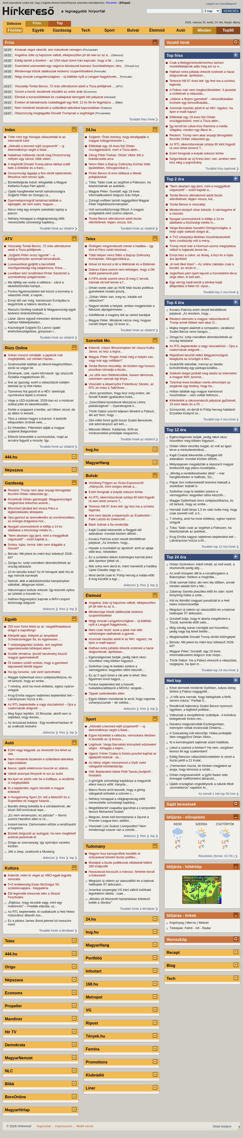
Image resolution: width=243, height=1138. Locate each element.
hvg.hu (92, 450)
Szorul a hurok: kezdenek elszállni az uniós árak (49, 91)
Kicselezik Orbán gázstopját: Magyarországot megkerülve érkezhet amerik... (40, 501)
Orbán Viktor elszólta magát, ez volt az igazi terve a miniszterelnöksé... (200, 448)
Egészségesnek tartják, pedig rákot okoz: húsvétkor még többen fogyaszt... (199, 439)
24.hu (91, 130)
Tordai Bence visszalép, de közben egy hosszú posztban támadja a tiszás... (122, 367)
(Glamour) (117, 55)
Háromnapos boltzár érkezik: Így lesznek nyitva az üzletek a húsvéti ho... (41, 591)
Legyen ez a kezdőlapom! (221, 3)
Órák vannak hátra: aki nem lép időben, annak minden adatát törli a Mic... (202, 584)
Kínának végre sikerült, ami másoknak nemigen (49, 49)
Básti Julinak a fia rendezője (108, 524)
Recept (173, 952)
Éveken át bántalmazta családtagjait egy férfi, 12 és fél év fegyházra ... (65, 102)
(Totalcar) (106, 107)
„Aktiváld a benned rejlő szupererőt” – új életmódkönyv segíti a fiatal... (36, 148)
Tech (85, 30)
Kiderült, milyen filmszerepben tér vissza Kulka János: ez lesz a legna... (121, 349)
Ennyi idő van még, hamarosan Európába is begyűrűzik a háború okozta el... (39, 302)
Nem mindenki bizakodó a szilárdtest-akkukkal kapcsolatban (57, 108)
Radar (206, 928)
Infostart (93, 971)
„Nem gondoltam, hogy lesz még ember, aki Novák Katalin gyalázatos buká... (119, 395)
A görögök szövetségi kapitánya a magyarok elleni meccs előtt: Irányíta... (120, 782)
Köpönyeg (177, 922)
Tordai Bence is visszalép (187, 204)
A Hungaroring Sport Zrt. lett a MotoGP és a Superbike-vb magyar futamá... (39, 799)
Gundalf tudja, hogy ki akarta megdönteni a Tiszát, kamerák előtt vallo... (200, 620)
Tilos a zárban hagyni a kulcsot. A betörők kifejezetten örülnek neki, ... (37, 420)
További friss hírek (142, 119)
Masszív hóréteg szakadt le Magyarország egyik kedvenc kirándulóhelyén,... (42, 311)
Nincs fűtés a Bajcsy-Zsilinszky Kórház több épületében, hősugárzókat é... (119, 166)
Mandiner (13, 1019)
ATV (8, 239)
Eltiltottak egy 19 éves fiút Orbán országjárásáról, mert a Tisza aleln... (195, 119)
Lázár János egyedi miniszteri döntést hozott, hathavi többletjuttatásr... (40, 320)
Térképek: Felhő (181, 928)
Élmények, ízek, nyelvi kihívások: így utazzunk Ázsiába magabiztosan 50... (40, 375)
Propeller (13, 1006)
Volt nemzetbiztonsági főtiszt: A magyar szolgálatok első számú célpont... (116, 211)
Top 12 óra (176, 430)
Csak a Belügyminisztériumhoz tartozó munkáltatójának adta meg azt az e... (197, 64)
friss (62, 609)
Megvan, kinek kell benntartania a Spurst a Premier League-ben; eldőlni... (119, 818)
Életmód (157, 30)
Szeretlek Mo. (98, 341)
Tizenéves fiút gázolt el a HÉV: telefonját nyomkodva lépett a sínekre (36, 393)
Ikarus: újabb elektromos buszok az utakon (38, 768)
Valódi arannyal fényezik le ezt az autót (35, 773)
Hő (197, 928)
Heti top (174, 681)
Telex (10, 941)
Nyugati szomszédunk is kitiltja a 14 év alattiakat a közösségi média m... (197, 220)
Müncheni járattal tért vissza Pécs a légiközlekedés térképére (33, 510)
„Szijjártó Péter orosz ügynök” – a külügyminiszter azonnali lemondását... (35, 257)
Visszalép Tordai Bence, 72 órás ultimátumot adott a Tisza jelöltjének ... (65, 86)
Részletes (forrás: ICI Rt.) (216, 856)
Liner (90, 1088)
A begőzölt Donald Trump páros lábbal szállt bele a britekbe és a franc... (39, 166)
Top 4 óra (175, 303)
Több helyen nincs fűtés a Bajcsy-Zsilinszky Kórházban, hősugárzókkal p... (119, 257)
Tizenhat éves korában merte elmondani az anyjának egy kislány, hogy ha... (200, 384)
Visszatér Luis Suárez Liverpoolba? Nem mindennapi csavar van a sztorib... (117, 828)
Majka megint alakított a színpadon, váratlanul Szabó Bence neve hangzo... (202, 329)
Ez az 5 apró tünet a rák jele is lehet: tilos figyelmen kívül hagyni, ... (118, 677)
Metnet (204, 922)
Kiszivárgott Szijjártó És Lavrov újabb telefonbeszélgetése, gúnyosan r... (34, 329)
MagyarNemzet (19, 1058)
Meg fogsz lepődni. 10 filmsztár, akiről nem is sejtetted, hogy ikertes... (39, 715)
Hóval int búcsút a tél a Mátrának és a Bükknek (122, 264)
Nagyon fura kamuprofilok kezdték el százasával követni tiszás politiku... (114, 855)
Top (60, 23)
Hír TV (10, 1032)
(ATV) (119, 86)
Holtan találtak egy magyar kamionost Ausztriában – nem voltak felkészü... (196, 393)
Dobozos (14, 23)
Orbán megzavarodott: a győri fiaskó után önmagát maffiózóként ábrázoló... (199, 776)
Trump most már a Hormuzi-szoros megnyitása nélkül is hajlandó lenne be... (203, 248)
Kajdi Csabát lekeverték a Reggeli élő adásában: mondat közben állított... (196, 457)
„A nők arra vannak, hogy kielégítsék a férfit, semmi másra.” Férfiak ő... (200, 698)
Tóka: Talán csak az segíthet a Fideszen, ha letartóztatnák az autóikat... (200, 529)
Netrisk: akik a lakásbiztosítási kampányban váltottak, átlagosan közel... (38, 582)
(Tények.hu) (132, 65)
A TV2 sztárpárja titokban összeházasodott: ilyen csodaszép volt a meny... (200, 238)
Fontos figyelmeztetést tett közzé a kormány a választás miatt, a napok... (40, 293)
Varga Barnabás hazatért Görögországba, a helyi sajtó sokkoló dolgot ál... (200, 229)
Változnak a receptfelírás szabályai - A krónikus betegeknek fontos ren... (203, 717)
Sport (109, 30)
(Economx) (90, 91)
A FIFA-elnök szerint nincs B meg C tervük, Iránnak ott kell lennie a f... (119, 280)
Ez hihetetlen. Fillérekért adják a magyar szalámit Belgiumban (36, 429)
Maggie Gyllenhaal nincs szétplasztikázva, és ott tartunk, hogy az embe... (201, 502)
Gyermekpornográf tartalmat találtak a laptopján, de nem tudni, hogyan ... (34, 202)
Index (10, 130)
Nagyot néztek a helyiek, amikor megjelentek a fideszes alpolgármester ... (122, 307)
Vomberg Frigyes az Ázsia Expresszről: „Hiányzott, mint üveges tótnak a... (116, 484)
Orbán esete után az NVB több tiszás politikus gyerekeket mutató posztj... (121, 289)
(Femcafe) (100, 71)
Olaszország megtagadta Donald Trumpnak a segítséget (55, 113)
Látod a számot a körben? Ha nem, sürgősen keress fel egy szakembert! (201, 749)
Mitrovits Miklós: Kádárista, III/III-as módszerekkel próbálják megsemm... (115, 431)
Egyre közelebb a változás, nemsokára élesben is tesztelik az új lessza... (122, 737)
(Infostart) (110, 97)
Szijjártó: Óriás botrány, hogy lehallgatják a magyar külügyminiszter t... (119, 138)
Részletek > (112, 2)
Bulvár (133, 30)
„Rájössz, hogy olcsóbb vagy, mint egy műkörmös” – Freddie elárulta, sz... (35, 904)
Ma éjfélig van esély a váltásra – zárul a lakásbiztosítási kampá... (36, 284)
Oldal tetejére (222, 1126)
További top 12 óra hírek (219, 546)
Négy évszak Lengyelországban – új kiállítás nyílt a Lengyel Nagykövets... (67, 76)
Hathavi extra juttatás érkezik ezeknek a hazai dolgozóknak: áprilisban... (202, 73)
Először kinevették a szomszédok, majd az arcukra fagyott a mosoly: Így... (38, 438)
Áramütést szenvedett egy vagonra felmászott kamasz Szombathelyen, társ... (70, 66)
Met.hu (191, 922)
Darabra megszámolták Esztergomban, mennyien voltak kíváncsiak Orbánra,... (197, 726)
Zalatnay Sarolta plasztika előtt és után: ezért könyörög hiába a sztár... (201, 593)
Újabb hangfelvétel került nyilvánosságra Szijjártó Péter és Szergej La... (36, 193)
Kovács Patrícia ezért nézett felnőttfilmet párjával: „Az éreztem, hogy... (198, 311)
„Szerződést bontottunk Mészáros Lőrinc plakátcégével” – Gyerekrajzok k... (117, 404)
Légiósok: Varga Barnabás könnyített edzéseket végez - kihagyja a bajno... (122, 746)
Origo (10, 967)
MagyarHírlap (17, 1110)
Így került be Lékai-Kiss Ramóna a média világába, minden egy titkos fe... (199, 128)
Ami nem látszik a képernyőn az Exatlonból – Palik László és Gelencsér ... (120, 517)
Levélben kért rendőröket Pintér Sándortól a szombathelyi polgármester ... (39, 275)
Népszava (14, 470)
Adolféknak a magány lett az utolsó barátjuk (119, 315)
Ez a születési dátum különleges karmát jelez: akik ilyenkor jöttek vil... (121, 559)
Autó (180, 30)
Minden (204, 30)
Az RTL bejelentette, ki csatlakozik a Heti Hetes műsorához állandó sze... (41, 913)
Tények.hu (95, 1036)
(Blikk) (119, 102)
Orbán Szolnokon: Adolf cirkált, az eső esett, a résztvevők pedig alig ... (202, 566)
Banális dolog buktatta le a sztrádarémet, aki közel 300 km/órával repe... (39, 808)
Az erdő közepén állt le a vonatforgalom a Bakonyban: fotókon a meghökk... (199, 575)
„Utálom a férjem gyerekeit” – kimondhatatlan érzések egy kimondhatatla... (201, 100)
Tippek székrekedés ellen (106, 693)
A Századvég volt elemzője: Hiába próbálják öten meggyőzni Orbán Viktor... (200, 735)
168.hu (92, 984)
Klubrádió (95, 1075)
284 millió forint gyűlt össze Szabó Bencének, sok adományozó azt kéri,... (121, 422)
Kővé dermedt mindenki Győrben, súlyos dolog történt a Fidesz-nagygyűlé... (203, 689)
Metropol (94, 997)
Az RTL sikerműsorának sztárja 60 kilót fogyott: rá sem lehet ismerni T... (203, 146)
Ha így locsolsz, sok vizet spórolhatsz (34, 672)
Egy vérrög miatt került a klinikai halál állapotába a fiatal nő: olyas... (196, 284)
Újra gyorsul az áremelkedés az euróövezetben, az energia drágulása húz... (41, 519)
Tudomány (95, 846)
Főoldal (15, 30)
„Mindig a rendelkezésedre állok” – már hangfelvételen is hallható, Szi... (197, 475)
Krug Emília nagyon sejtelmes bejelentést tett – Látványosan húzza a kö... (203, 538)
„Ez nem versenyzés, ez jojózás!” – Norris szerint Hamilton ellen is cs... (37, 817)
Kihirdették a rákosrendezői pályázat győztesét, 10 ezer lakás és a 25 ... (203, 402)
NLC (9, 1071)
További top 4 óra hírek (219, 419)
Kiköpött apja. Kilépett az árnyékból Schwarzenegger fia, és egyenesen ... (34, 637)
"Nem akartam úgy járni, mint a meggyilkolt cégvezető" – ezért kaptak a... (200, 188)
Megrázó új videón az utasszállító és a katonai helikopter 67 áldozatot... (202, 611)
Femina (92, 1049)
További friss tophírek (221, 168)
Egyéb (38, 30)
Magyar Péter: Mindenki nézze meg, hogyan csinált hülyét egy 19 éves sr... (120, 322)
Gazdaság (62, 30)
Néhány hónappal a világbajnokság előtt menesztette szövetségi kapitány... (36, 220)
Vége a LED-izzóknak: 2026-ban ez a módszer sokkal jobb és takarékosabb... (41, 402)
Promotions (97, 1062)
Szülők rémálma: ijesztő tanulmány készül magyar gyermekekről (37, 655)
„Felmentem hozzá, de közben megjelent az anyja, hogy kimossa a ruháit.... (200, 767)
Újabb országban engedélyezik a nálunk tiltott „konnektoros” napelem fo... (202, 785)
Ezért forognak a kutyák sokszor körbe (197, 153)
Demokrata (15, 1045)
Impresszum (63, 1126)
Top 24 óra (176, 557)
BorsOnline (15, 1097)
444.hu (11, 457)
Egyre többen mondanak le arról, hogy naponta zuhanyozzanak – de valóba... (122, 700)
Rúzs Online (16, 348)
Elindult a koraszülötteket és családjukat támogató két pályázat (59, 97)
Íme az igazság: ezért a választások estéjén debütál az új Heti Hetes (38, 384)
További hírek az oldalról (57, 228)
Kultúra (12, 868)
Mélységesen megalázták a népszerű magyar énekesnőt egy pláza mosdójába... (202, 466)
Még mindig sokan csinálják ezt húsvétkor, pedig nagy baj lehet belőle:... (199, 629)
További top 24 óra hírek (219, 670)
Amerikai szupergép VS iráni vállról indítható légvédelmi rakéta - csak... (120, 891)
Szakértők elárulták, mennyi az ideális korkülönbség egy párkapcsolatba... (196, 366)
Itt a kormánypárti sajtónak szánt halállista (199, 742)
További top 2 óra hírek (219, 292)
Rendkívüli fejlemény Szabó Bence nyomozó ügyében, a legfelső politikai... (201, 707)
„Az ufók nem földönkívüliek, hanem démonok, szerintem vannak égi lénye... (121, 376)
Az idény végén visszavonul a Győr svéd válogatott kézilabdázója (117, 764)
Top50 (228, 30)
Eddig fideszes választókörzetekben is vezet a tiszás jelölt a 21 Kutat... (202, 758)
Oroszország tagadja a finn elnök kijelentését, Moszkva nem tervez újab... (40, 175)
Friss (37, 23)
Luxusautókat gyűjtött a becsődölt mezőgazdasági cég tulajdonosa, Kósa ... (37, 266)
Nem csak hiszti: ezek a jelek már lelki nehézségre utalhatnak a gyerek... (115, 631)
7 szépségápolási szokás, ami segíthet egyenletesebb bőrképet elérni (35, 646)
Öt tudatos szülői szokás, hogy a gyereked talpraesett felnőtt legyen (38, 664)
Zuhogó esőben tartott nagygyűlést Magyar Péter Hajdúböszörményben (119, 202)
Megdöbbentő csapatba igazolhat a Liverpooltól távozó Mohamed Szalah (122, 809)
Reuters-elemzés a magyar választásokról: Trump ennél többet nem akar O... (200, 320)
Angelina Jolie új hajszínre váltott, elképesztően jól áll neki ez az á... (63, 55)
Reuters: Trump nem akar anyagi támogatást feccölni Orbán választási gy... (201, 137)
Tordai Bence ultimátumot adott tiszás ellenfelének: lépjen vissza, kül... (196, 197)
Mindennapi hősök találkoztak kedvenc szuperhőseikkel (54, 71)
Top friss (175, 55)
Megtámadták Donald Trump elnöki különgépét (202, 637)
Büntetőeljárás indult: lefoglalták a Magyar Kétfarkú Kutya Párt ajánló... (37, 184)
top (72, 609)
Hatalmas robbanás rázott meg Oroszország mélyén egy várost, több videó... (39, 157)
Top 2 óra (175, 179)
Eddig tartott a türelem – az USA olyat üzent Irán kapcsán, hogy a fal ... (65, 60)
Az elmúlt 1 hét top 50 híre (217, 794)
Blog (171, 965)
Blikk (9, 1084)
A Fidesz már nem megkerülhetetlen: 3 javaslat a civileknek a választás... (203, 91)
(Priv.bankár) (90, 49)
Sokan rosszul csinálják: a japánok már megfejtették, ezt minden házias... (35, 357)
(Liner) (119, 60)
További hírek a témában (56, 930)
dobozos (49, 609)
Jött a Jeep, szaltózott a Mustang (31, 851)
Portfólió (94, 958)
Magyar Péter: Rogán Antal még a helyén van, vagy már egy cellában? (121, 358)
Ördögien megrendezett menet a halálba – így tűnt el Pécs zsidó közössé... (121, 248)
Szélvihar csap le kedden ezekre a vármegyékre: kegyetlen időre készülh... (198, 493)
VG (88, 1010)
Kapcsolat (44, 1126)
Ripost (92, 1023)
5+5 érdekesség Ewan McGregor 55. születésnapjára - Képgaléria (34, 886)
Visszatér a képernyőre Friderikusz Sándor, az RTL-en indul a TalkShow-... (121, 386)
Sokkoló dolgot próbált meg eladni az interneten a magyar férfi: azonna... (203, 375)
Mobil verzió (84, 1126)
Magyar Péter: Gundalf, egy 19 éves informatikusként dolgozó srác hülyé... (196, 653)
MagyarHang (97, 463)
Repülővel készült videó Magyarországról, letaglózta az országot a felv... (199, 357)
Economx (14, 993)
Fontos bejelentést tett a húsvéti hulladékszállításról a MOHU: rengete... (116, 686)
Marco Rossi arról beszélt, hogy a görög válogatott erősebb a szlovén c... (117, 791)
